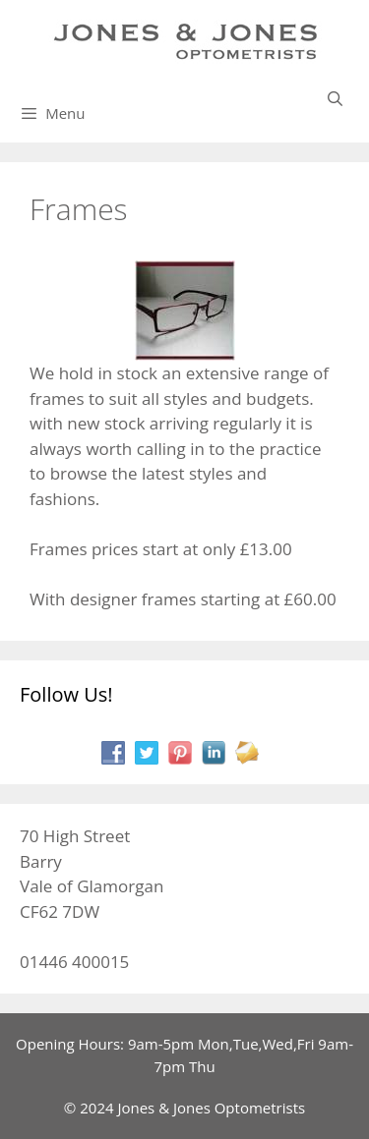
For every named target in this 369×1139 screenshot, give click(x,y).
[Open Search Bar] (335, 98)
